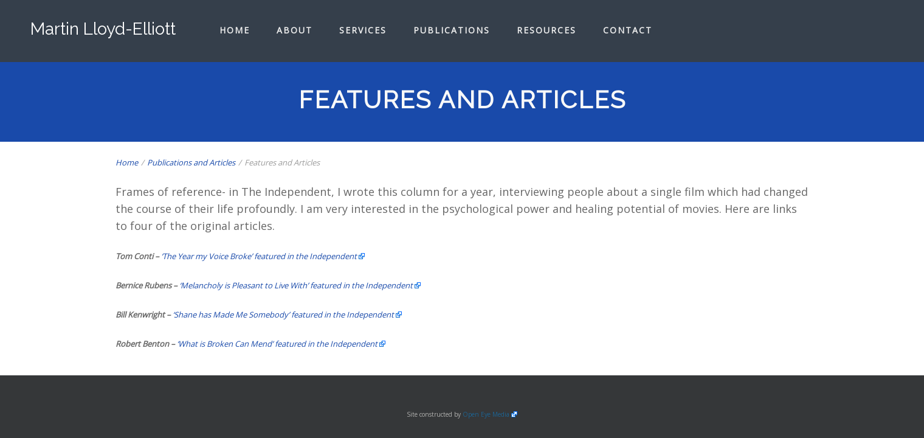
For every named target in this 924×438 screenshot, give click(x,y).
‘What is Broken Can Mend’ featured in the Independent (277, 343)
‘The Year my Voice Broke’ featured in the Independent (259, 256)
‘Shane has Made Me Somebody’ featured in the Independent (283, 314)
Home (234, 30)
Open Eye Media (486, 414)
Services (363, 30)
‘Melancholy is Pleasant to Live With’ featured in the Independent (296, 285)
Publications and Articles (191, 162)
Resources (546, 30)
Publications (451, 30)
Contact (627, 30)
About (294, 30)
